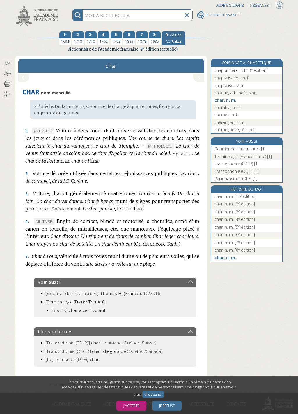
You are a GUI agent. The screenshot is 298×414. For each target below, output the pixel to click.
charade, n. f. (226, 115)
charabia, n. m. (228, 107)
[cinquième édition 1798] (116, 38)
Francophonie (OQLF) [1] (236, 171)
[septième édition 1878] (142, 38)
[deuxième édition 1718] (78, 38)
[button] (7, 63)
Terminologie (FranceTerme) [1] (243, 156)
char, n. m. (225, 100)
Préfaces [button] (259, 5)
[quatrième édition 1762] (103, 38)
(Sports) (79, 310)
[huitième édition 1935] (155, 38)
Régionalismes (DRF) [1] (235, 178)
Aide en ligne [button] (230, 5)
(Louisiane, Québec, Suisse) (101, 343)
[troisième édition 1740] (91, 38)
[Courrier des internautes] (103, 293)
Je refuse (167, 405)
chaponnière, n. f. (240, 70)
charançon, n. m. (229, 122)
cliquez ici (153, 394)
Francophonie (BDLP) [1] (236, 163)
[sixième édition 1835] (129, 38)
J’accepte (131, 405)
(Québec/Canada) (104, 351)
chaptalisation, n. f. (231, 78)
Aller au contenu (38, 5)
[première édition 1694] (65, 38)
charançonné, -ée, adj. (234, 129)
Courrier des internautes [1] (240, 149)
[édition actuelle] (173, 38)
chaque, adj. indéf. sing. (235, 92)
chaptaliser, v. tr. (229, 85)
